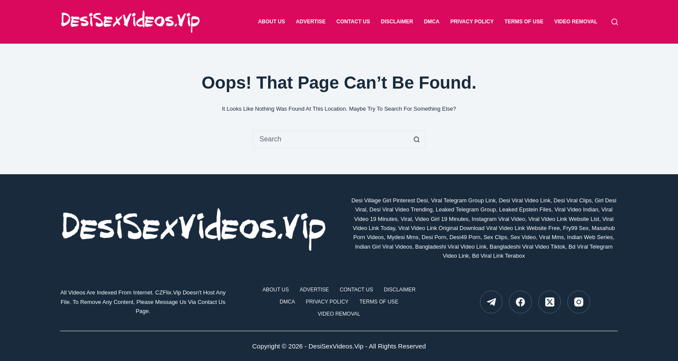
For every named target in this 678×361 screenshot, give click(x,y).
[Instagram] (578, 302)
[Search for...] (330, 139)
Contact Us (353, 22)
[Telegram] (491, 302)
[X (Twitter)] (549, 302)
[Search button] (416, 139)
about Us (271, 22)
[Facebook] (520, 302)
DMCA (431, 22)
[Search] (614, 22)
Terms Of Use (524, 22)
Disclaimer (397, 22)
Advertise (311, 22)
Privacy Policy (471, 22)
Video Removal (576, 22)
